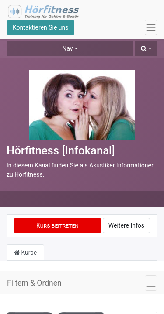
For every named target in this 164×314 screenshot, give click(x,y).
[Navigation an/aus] (151, 283)
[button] (146, 48)
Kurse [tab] (25, 252)
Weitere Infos (126, 225)
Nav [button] (67, 48)
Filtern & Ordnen (34, 283)
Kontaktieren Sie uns (41, 27)
